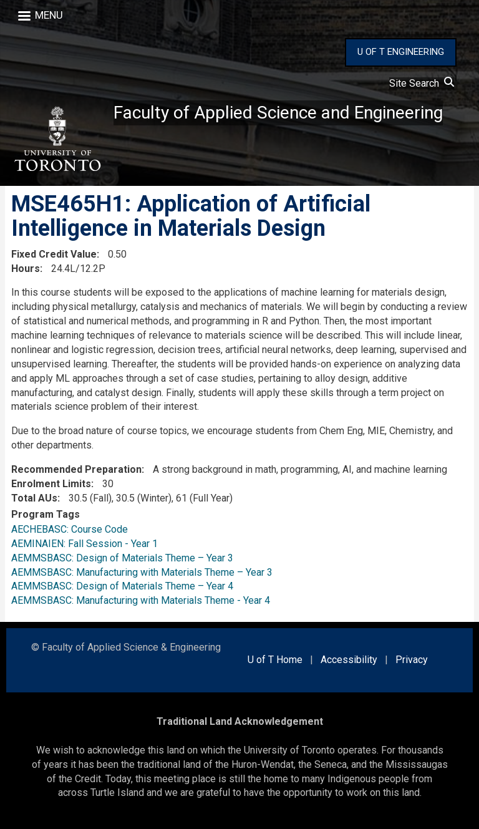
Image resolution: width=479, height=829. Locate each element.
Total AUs (34, 498)
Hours (25, 268)
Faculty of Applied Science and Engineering (278, 112)
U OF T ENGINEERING (400, 51)
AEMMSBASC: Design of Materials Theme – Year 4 (122, 586)
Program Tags (45, 514)
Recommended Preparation (76, 469)
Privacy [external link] (411, 660)
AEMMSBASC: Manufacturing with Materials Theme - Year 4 (140, 600)
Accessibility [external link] (349, 660)
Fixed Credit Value (54, 254)
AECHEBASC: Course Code (69, 529)
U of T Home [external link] (275, 660)
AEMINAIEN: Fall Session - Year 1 (84, 544)
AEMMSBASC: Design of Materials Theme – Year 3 (122, 558)
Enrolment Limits (51, 484)
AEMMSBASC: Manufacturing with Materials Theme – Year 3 (142, 572)
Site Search (421, 83)
